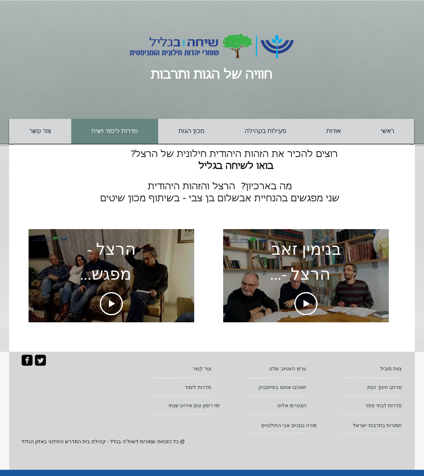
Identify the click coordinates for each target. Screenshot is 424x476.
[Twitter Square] (40, 360)
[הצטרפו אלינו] (277, 405)
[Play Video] (111, 303)
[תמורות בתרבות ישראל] (373, 425)
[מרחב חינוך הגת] (373, 387)
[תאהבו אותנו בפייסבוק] (277, 387)
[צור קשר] (182, 368)
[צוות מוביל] (373, 368)
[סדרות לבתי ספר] (373, 405)
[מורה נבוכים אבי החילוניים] (283, 425)
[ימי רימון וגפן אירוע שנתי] (187, 405)
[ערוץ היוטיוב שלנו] (277, 368)
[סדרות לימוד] (182, 387)
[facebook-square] (27, 360)
